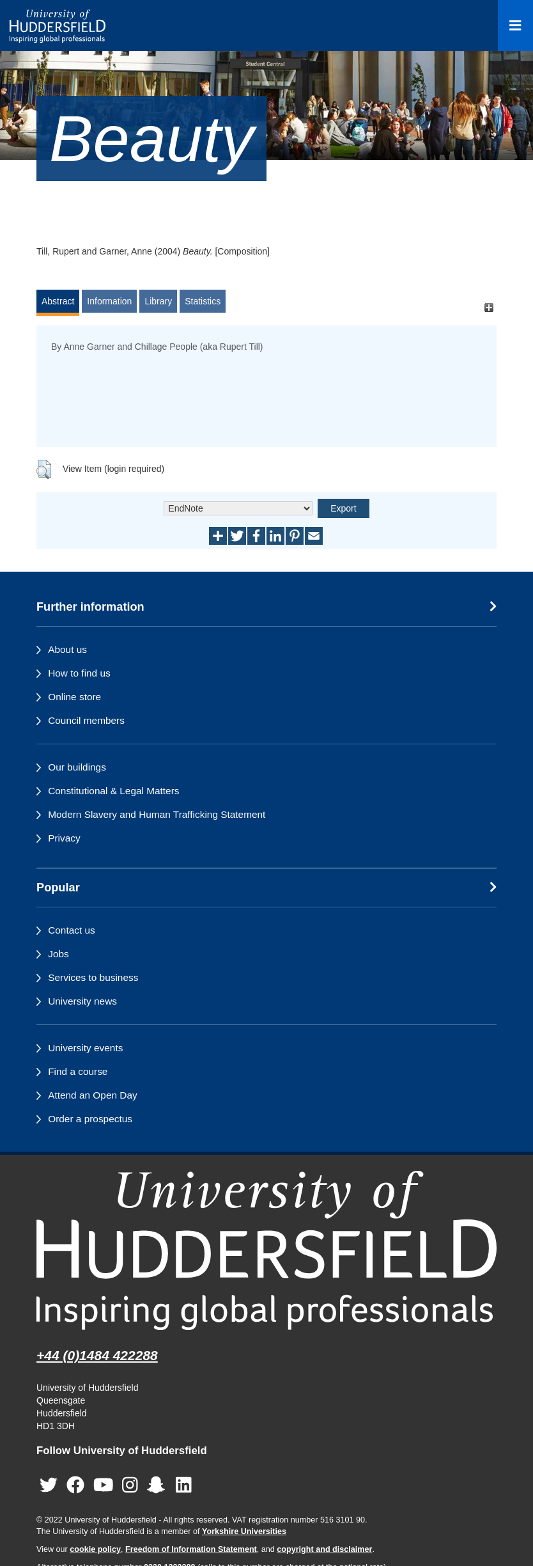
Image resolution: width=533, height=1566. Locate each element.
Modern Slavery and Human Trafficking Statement (156, 814)
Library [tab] (158, 301)
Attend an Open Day (92, 1095)
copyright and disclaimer (324, 1549)
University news (82, 1001)
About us (67, 649)
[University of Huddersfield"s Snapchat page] (158, 1486)
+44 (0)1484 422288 (97, 1355)
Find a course (77, 1071)
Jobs (58, 953)
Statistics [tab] (202, 301)
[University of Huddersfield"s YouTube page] (103, 1486)
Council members (86, 720)
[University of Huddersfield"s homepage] (266, 1250)
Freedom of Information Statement (191, 1549)
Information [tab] (109, 301)
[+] (488, 307)
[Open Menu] (515, 25)
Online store (74, 696)
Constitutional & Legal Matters (113, 790)
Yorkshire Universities (244, 1531)
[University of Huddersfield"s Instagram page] (130, 1486)
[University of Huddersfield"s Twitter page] (49, 1486)
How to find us (79, 673)
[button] (43, 469)
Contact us (71, 930)
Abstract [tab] (58, 301)
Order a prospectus (90, 1118)
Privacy (64, 838)
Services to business (93, 977)
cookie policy (95, 1549)
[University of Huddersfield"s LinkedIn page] (184, 1486)
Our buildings (77, 767)
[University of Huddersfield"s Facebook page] (75, 1486)
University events (85, 1047)
